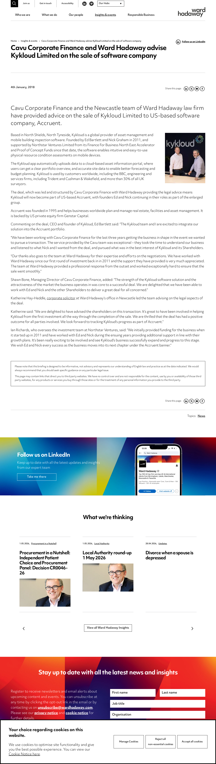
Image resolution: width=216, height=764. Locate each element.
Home (14, 41)
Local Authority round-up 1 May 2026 (107, 556)
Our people (76, 15)
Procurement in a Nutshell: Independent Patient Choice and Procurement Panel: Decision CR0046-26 (44, 563)
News (201, 416)
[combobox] (110, 4)
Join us (26, 3)
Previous (23, 628)
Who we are (22, 15)
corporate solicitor (61, 298)
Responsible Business (141, 15)
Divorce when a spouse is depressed (169, 556)
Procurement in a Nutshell (43, 543)
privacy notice (46, 713)
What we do (49, 15)
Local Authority (101, 543)
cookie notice (77, 713)
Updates (162, 543)
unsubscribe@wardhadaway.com (65, 707)
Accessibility (67, 3)
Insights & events (105, 15)
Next (192, 628)
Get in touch (46, 3)
